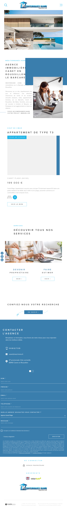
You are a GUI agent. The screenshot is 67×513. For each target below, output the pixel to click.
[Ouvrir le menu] (61, 5)
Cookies (59, 505)
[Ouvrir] (5, 5)
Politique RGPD (52, 505)
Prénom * (5, 387)
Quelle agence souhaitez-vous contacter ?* (21, 412)
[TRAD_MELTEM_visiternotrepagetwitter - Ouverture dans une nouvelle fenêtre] (2, 259)
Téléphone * (6, 404)
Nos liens (45, 505)
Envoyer (56, 437)
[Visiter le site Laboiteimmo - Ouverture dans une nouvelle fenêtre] (10, 504)
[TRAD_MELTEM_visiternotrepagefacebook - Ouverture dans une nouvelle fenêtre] (2, 253)
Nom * (3, 378)
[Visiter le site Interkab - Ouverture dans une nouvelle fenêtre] (28, 478)
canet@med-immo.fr (16, 354)
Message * (5, 421)
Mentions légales (57, 503)
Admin (40, 505)
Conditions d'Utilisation (37, 453)
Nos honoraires (41, 503)
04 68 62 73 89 (14, 348)
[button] (30, 371)
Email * (4, 395)
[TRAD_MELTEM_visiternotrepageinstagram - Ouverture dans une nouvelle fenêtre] (2, 256)
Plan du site (49, 503)
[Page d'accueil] (33, 5)
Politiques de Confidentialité (24, 453)
